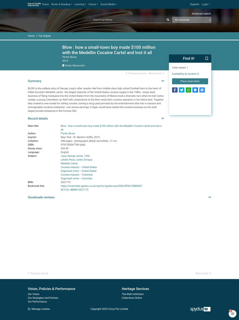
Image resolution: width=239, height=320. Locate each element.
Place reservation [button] (194, 81)
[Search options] (191, 20)
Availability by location (185, 73)
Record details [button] (38, 118)
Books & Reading (60, 4)
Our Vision (33, 294)
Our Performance (37, 301)
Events (92, 4)
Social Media (107, 4)
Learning (79, 4)
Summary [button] (34, 81)
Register (194, 4)
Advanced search (201, 13)
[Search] (168, 20)
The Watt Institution (133, 294)
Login (205, 4)
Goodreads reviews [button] (41, 197)
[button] (206, 59)
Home (45, 4)
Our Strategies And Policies (43, 297)
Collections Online (132, 297)
